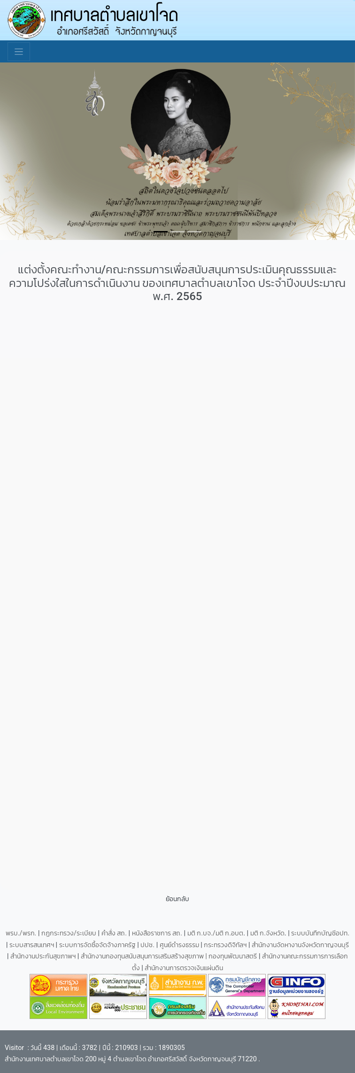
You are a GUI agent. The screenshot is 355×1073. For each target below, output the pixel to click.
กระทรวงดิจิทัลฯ (226, 945)
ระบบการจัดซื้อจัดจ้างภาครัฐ (98, 945)
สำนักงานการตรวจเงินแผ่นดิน (184, 968)
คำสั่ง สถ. (114, 933)
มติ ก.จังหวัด (267, 933)
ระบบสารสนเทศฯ (32, 945)
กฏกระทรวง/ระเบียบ (68, 933)
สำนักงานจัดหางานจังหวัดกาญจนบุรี (300, 945)
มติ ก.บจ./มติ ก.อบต (215, 933)
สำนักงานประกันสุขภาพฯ (43, 956)
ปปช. (148, 945)
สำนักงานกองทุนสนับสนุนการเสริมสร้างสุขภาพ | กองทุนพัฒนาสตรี (169, 956)
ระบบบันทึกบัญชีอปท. (320, 933)
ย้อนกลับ (177, 899)
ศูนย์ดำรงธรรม (180, 945)
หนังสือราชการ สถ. (157, 933)
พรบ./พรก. (21, 933)
